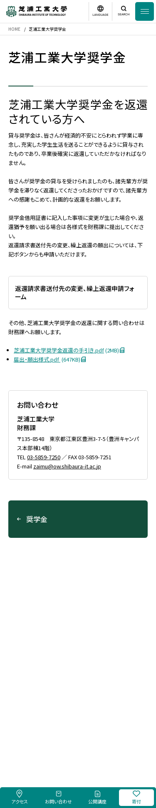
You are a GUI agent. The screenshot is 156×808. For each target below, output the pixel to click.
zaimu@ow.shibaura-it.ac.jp (67, 466)
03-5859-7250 (43, 457)
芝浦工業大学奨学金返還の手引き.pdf (72, 350)
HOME (14, 29)
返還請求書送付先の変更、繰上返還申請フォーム (74, 292)
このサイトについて (68, 738)
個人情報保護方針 (114, 738)
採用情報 (33, 738)
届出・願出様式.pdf (52, 359)
